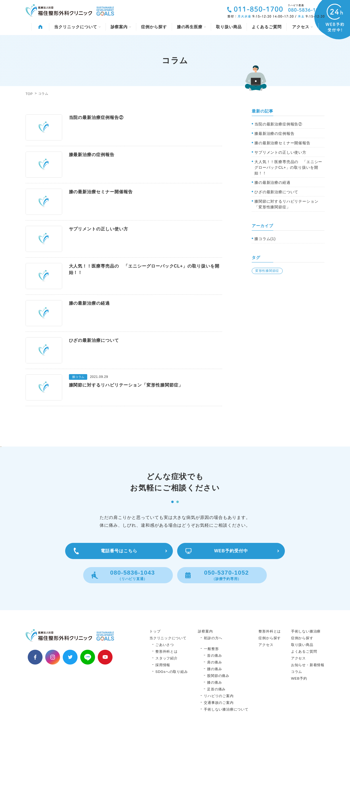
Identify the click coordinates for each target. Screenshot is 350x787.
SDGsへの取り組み (171, 726)
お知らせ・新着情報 (307, 719)
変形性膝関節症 (267, 271)
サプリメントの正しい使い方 (280, 152)
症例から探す (154, 26)
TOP (29, 94)
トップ (154, 686)
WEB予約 (299, 733)
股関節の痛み (218, 730)
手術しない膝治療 (306, 686)
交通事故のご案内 (218, 757)
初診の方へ (213, 692)
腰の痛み (214, 723)
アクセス (302, 26)
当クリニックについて (77, 26)
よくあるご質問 (267, 26)
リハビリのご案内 (218, 750)
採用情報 (162, 719)
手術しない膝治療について (226, 764)
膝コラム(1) (265, 239)
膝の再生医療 (191, 26)
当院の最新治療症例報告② (278, 124)
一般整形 (211, 703)
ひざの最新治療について (276, 192)
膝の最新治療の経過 (272, 182)
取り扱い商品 (229, 26)
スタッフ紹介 (166, 713)
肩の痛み (214, 717)
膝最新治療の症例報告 (274, 133)
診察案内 (121, 26)
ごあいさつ (164, 699)
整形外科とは (166, 706)
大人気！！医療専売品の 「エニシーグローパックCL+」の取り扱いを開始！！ (288, 167)
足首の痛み (216, 744)
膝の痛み (214, 737)
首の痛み (214, 710)
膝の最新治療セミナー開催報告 (282, 143)
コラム (296, 726)
